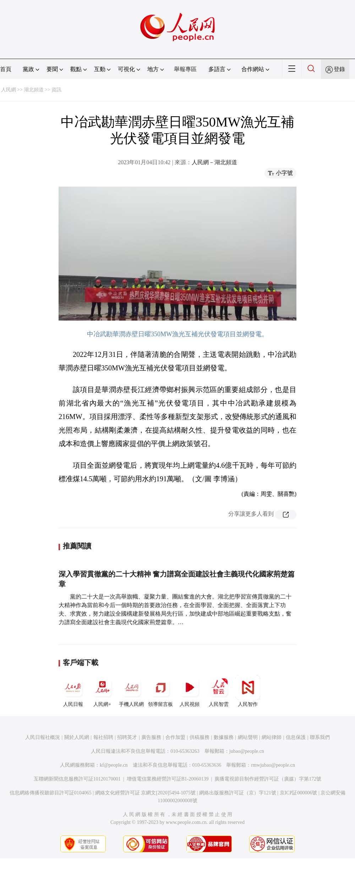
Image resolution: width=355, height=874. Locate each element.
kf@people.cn (114, 765)
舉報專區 (185, 69)
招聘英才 (127, 737)
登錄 (339, 69)
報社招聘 (103, 737)
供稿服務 (199, 737)
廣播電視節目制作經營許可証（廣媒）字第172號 (267, 779)
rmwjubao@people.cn (273, 765)
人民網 (8, 89)
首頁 (5, 69)
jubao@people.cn (246, 751)
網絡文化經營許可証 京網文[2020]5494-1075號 (145, 792)
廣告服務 (151, 737)
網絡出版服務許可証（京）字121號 (237, 792)
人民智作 (247, 691)
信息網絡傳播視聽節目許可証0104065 (51, 792)
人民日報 (73, 691)
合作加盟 (175, 737)
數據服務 (224, 737)
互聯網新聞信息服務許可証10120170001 (77, 779)
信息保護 (296, 737)
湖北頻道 (34, 89)
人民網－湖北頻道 (214, 162)
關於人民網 (76, 737)
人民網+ (102, 691)
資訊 (56, 89)
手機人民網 (131, 691)
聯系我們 (320, 737)
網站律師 (272, 737)
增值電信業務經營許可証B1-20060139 (168, 779)
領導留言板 (160, 691)
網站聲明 (248, 737)
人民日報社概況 (42, 737)
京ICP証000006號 (298, 792)
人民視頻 (189, 691)
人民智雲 (218, 691)
